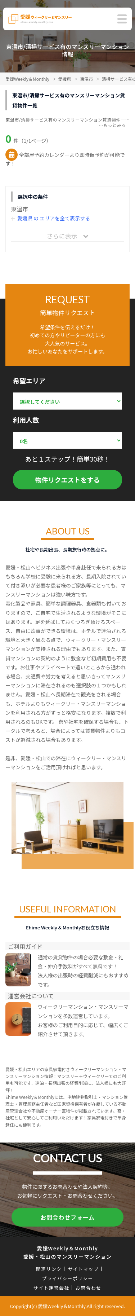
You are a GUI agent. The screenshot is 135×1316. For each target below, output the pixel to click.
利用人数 (26, 419)
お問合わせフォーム (67, 1217)
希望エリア (29, 380)
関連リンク (49, 1269)
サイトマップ (83, 1269)
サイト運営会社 (51, 1287)
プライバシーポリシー (67, 1278)
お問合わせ (89, 1287)
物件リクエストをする (67, 479)
